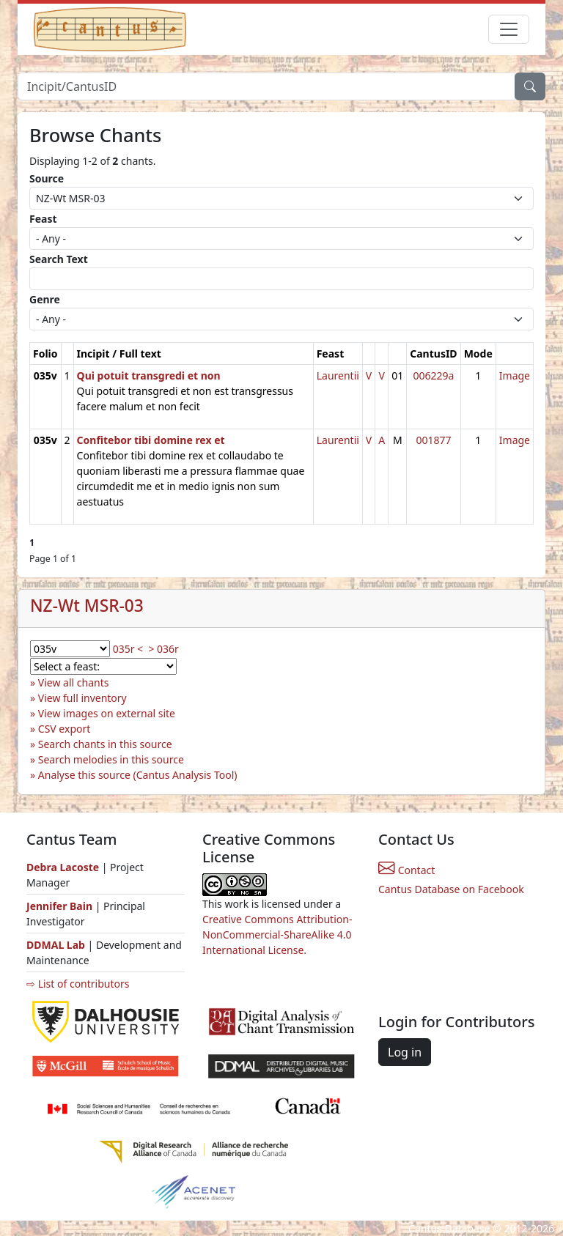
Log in (405, 1052)
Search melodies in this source (111, 759)
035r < (128, 649)
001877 (433, 440)
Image (514, 375)
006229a (433, 375)
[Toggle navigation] (508, 29)
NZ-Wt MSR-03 (87, 605)
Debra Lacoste (62, 867)
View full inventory (82, 698)
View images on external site (106, 713)
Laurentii (338, 375)
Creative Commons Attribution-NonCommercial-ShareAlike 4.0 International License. (277, 934)
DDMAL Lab (55, 945)
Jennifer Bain (60, 906)
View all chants (73, 682)
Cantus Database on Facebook (451, 889)
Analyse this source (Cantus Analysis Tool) (138, 775)
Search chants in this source (105, 744)
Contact (406, 870)
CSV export (64, 729)
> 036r (163, 649)
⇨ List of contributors (77, 984)
